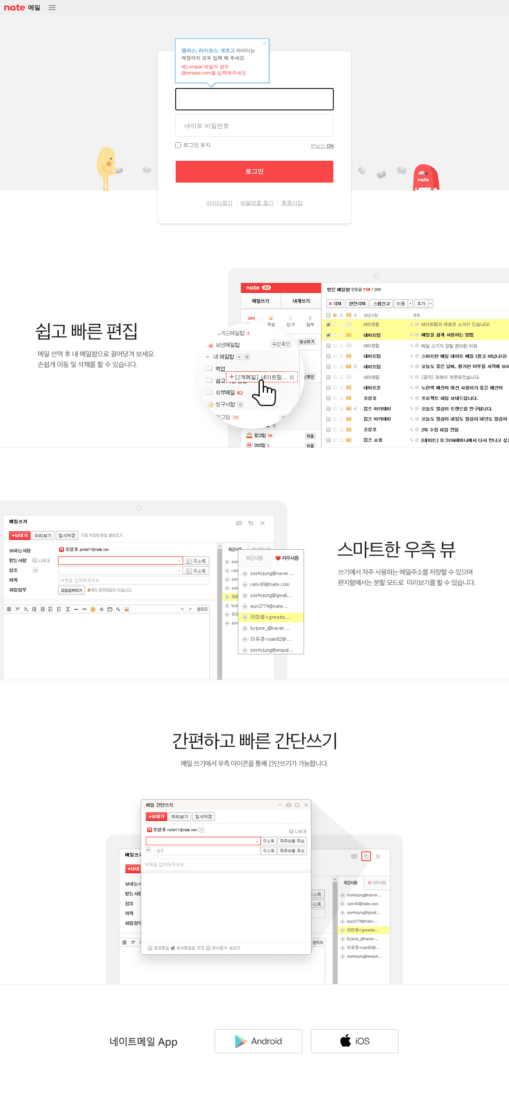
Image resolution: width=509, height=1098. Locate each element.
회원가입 (292, 203)
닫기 (264, 43)
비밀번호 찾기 (256, 203)
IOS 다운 (354, 1041)
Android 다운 (258, 1041)
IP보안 (322, 145)
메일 (34, 7)
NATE (14, 7)
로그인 (254, 171)
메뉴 (52, 7)
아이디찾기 (219, 203)
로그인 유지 (197, 145)
